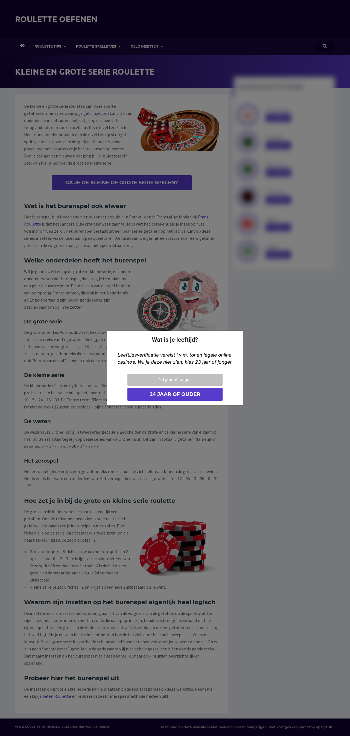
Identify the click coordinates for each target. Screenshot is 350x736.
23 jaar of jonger (175, 379)
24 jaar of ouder (175, 394)
